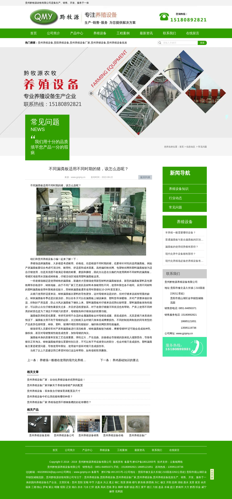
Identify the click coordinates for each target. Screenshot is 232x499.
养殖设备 (99, 33)
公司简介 (53, 33)
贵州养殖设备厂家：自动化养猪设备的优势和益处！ (56, 379)
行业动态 (175, 198)
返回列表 (145, 177)
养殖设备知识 (178, 189)
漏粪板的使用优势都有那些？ (181, 246)
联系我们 (169, 33)
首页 (33, 33)
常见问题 (175, 207)
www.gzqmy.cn (78, 177)
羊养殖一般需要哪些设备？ (180, 232)
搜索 (202, 43)
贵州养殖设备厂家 (80, 42)
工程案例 (123, 33)
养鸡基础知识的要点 (125, 360)
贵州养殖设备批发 (117, 42)
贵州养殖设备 (45, 42)
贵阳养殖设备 (61, 42)
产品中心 (76, 33)
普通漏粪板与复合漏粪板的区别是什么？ (184, 239)
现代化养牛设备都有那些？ (180, 253)
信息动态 (190, 146)
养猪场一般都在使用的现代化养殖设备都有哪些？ (71, 360)
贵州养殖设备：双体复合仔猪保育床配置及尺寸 (53, 390)
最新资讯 (146, 33)
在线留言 (192, 33)
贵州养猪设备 (98, 42)
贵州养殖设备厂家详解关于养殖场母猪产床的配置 (55, 385)
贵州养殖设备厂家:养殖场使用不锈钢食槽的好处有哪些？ (59, 402)
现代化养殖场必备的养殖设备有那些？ (184, 260)
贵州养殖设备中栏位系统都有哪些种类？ (50, 396)
